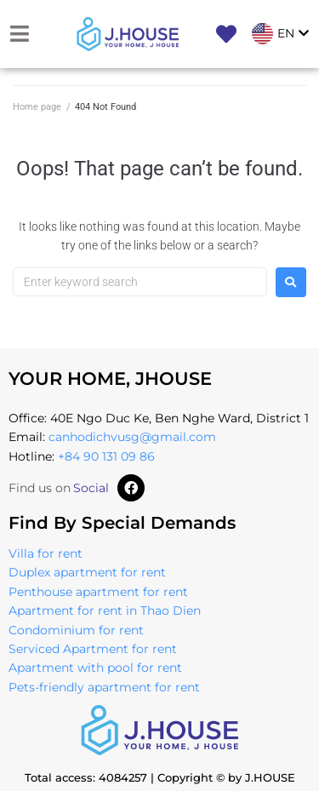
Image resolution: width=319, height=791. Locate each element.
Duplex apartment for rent (87, 572)
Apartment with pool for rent (95, 667)
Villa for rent (46, 553)
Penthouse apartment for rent (98, 591)
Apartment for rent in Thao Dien (105, 610)
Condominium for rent (76, 630)
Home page (37, 106)
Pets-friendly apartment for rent (104, 687)
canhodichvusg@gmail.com (132, 436)
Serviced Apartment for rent (93, 648)
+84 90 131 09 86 (106, 456)
